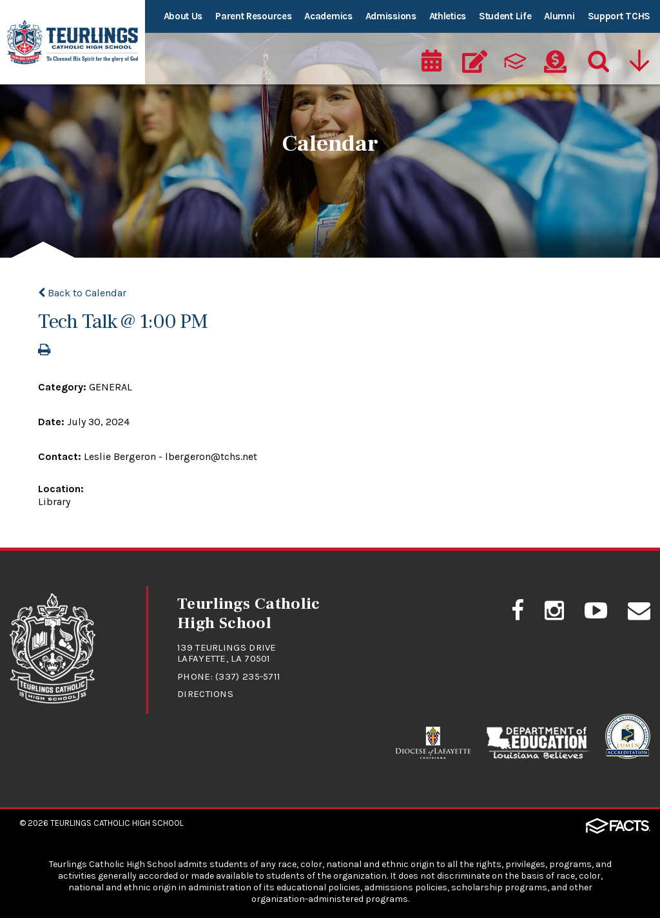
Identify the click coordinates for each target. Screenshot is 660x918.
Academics (328, 16)
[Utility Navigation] (639, 62)
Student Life (505, 16)
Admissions (390, 16)
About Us (183, 16)
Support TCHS (619, 16)
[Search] (596, 62)
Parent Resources (253, 16)
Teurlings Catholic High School (117, 823)
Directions (205, 694)
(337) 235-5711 (247, 676)
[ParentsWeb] (515, 62)
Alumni (559, 16)
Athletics (447, 16)
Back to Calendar (82, 293)
